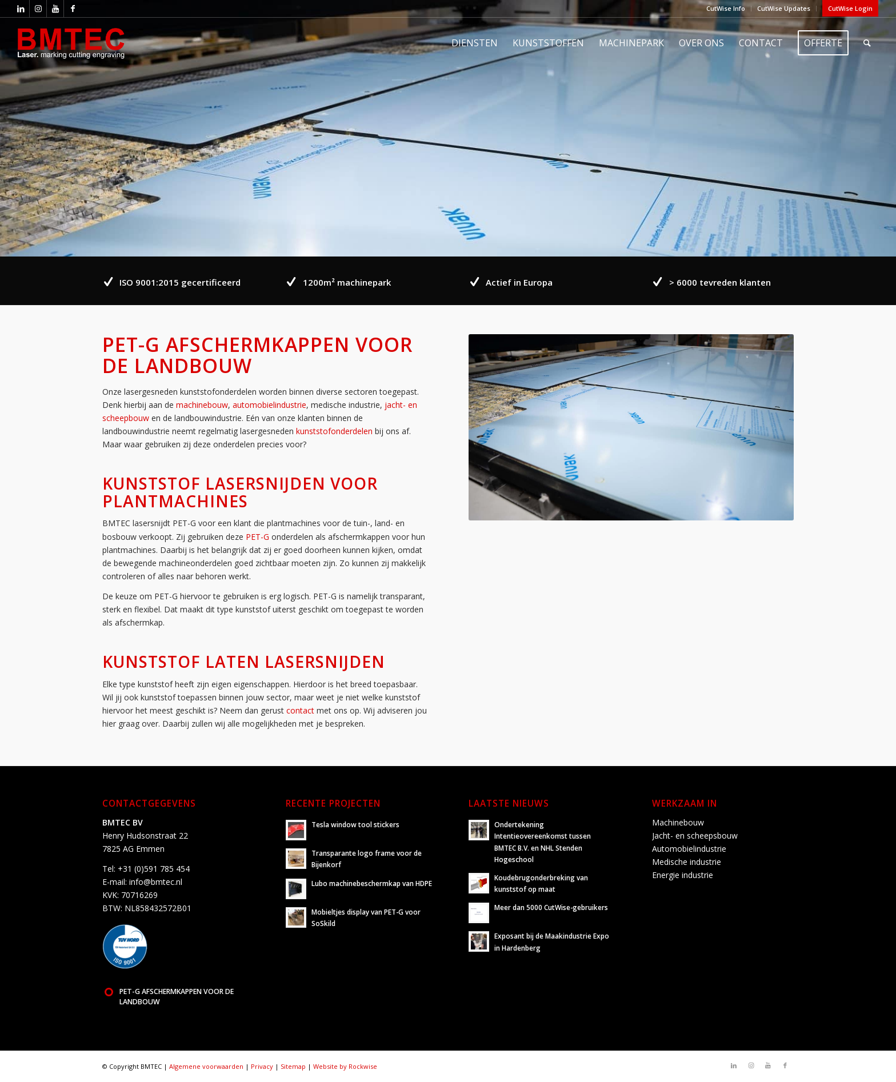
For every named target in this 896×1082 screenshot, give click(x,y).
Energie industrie (682, 874)
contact (300, 710)
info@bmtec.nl (155, 881)
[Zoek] (867, 43)
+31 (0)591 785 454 (154, 868)
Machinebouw (678, 822)
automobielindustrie (269, 404)
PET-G (257, 536)
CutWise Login (850, 8)
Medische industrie (686, 861)
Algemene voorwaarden (206, 1066)
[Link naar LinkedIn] (21, 8)
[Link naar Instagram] (38, 8)
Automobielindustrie (689, 848)
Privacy (262, 1066)
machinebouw (202, 404)
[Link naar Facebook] (72, 8)
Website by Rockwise (345, 1066)
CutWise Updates (783, 8)
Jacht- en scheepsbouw (695, 835)
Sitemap (293, 1066)
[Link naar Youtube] (55, 8)
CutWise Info (725, 8)
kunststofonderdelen (334, 431)
